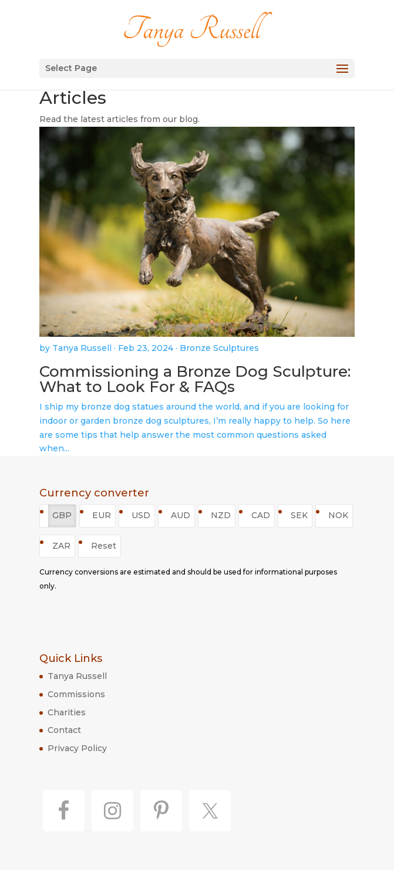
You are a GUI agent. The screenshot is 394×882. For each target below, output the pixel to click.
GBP (62, 515)
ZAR (61, 545)
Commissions (76, 694)
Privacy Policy (77, 748)
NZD (221, 515)
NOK (338, 515)
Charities (67, 712)
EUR (101, 515)
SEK (299, 515)
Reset (103, 545)
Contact (64, 730)
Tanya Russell (77, 676)
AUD (180, 515)
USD (141, 515)
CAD (260, 515)
